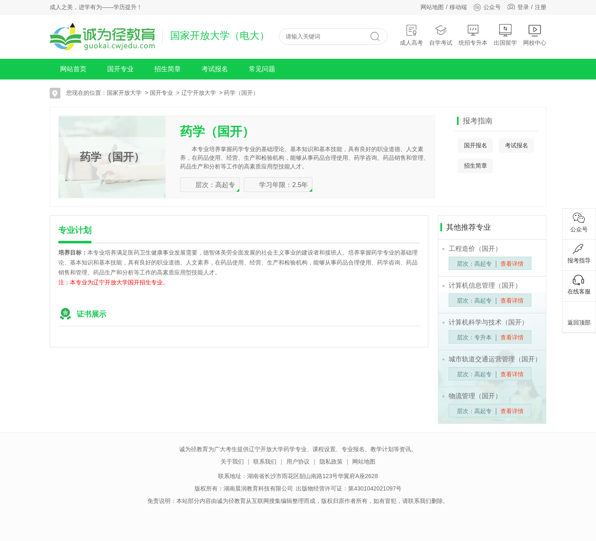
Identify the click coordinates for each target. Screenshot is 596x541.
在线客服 (579, 285)
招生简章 (167, 68)
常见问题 (262, 68)
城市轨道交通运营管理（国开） (495, 359)
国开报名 (475, 145)
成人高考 (411, 35)
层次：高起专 (215, 184)
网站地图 (432, 7)
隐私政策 (331, 461)
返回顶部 (579, 316)
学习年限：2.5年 (283, 184)
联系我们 (264, 461)
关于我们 (232, 461)
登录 (523, 7)
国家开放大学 (124, 92)
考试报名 (215, 68)
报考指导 (579, 254)
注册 (540, 7)
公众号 (487, 7)
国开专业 (120, 68)
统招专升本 (473, 35)
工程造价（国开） (475, 248)
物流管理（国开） (475, 395)
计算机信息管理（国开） (485, 285)
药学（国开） (241, 92)
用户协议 (298, 461)
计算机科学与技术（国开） (488, 322)
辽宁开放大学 (198, 92)
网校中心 (534, 35)
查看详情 (512, 263)
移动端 (458, 7)
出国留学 (505, 35)
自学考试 (440, 35)
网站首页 (73, 68)
